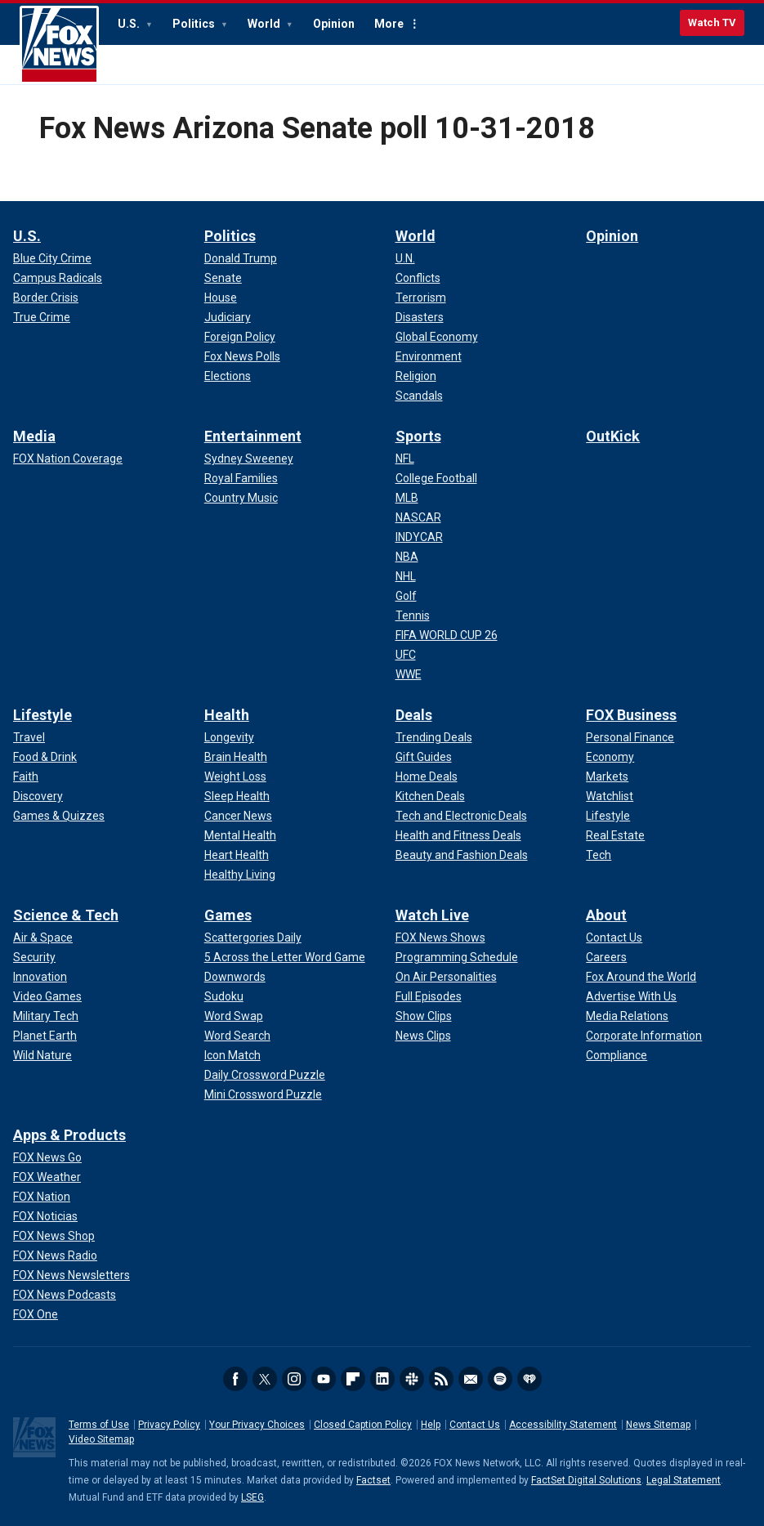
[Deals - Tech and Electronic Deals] (461, 815)
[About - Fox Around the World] (641, 976)
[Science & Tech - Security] (34, 957)
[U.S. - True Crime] (41, 317)
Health (226, 714)
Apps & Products (69, 1134)
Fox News (59, 45)
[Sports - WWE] (408, 674)
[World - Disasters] (419, 317)
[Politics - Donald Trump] (240, 258)
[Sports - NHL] (405, 576)
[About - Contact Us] (614, 937)
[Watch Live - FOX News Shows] (440, 937)
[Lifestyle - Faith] (25, 776)
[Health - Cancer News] (238, 815)
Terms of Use (99, 1424)
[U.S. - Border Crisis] (45, 297)
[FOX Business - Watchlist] (609, 796)
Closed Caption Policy (363, 1424)
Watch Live (432, 915)
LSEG (252, 1497)
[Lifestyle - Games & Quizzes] (59, 815)
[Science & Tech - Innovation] (40, 976)
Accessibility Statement (563, 1424)
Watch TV (712, 22)
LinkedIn (382, 1379)
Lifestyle (42, 714)
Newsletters (470, 1379)
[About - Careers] (606, 957)
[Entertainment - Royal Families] (241, 478)
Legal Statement (683, 1480)
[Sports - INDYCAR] (419, 537)
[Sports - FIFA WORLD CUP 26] (446, 635)
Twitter (264, 1379)
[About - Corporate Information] (644, 1035)
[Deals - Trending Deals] (433, 737)
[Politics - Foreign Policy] (239, 336)
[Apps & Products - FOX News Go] (47, 1157)
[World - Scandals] (419, 395)
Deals (413, 714)
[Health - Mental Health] (240, 835)
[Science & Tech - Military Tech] (45, 1016)
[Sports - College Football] (436, 478)
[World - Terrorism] (420, 297)
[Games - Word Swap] (233, 1016)
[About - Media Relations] (627, 1016)
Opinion (334, 23)
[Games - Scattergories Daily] (253, 937)
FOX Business (631, 714)
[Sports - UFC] (405, 654)
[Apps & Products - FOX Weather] (47, 1177)
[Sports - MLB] (406, 497)
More (389, 23)
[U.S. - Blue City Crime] (52, 258)
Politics (194, 23)
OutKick (613, 436)
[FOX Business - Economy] (610, 756)
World (265, 23)
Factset (373, 1480)
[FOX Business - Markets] (607, 776)
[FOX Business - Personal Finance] (630, 737)
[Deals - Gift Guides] (423, 756)
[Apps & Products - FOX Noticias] (45, 1216)
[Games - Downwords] (235, 976)
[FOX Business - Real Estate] (615, 835)
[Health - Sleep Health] (237, 796)
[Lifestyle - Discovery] (38, 796)
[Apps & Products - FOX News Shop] (54, 1235)
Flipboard (353, 1379)
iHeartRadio (529, 1379)
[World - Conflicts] (417, 277)
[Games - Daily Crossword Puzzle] (264, 1074)
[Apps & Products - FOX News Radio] (55, 1255)
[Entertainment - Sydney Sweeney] (248, 458)
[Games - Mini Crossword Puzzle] (263, 1094)
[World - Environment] (428, 356)
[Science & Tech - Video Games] (47, 996)
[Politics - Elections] (227, 376)
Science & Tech (65, 915)
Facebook (235, 1379)
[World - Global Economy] (436, 336)
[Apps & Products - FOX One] (35, 1314)
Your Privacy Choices (257, 1424)
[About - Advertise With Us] (631, 996)
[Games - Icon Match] (232, 1055)
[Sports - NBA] (406, 556)
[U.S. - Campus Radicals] (57, 277)
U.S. (130, 23)
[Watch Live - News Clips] (423, 1035)
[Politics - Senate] (223, 277)
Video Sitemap (101, 1439)
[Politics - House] (220, 297)
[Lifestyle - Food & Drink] (45, 756)
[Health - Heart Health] (236, 854)
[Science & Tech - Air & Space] (43, 937)
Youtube (323, 1379)
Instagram (294, 1379)
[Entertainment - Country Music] (241, 497)
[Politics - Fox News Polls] (242, 356)
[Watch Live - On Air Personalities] (446, 976)
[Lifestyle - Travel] (29, 737)
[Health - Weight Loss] (235, 776)
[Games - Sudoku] (223, 996)
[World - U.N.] (405, 258)
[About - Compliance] (616, 1055)
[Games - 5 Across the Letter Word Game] (284, 957)
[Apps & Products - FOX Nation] (41, 1196)
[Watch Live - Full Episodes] (428, 996)
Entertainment (253, 436)
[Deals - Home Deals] (426, 776)
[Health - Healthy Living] (239, 874)
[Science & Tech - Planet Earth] (45, 1035)
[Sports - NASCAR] (418, 517)
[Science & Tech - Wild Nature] (42, 1055)
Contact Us (474, 1424)
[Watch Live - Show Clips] (423, 1016)
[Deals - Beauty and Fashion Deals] (461, 854)
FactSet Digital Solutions (586, 1480)
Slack (412, 1379)
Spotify (500, 1379)
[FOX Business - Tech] (598, 854)
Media (34, 436)
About (606, 915)
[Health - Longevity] (229, 737)
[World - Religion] (415, 376)
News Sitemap (658, 1424)
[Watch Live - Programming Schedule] (456, 957)
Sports (418, 436)
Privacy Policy (169, 1424)
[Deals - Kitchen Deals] (430, 796)
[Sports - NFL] (404, 458)
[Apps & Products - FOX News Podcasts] (64, 1294)
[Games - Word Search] (237, 1035)
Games (228, 915)
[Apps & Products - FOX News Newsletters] (71, 1275)
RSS (441, 1379)
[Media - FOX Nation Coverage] (68, 458)
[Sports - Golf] (406, 595)
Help (430, 1424)
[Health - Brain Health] (235, 756)
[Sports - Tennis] (412, 615)
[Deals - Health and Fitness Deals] (458, 835)
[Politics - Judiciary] (227, 317)
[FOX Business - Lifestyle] (608, 815)
